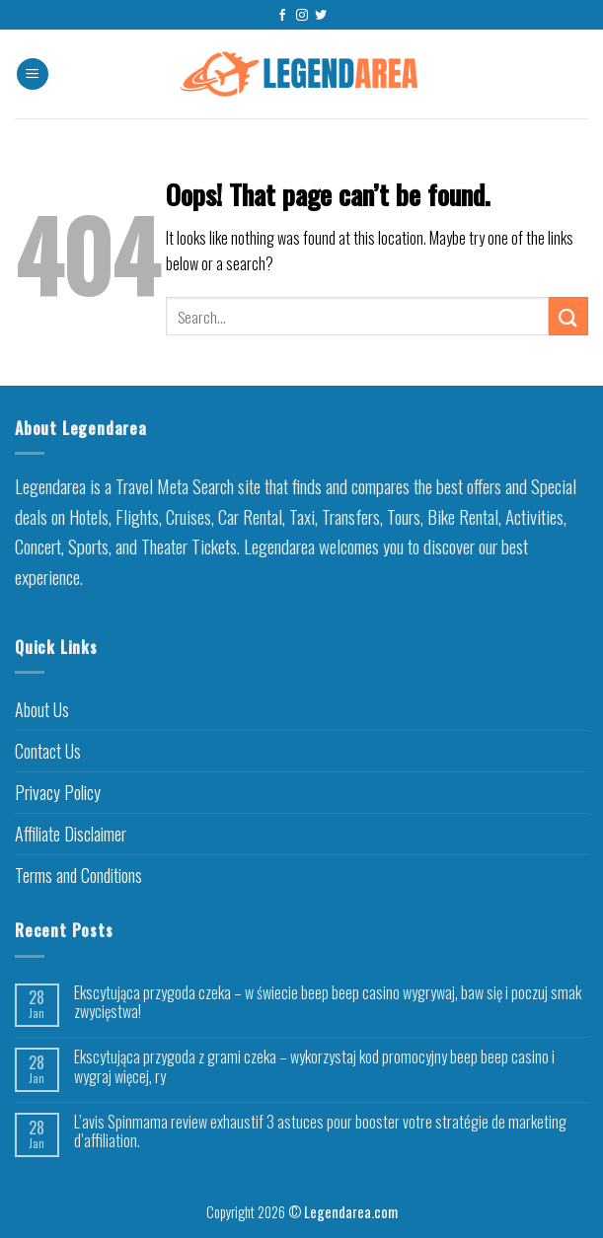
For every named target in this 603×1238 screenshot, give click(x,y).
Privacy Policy (58, 792)
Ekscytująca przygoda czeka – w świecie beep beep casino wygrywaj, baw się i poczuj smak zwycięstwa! (327, 1002)
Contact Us (48, 751)
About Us (42, 709)
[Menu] (32, 74)
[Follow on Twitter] (321, 16)
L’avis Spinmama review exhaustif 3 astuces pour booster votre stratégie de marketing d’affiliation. (320, 1131)
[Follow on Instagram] (302, 16)
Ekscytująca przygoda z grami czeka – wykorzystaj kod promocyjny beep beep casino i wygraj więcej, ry (314, 1066)
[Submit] (568, 316)
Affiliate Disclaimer (70, 833)
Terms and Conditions (78, 875)
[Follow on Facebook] (282, 16)
